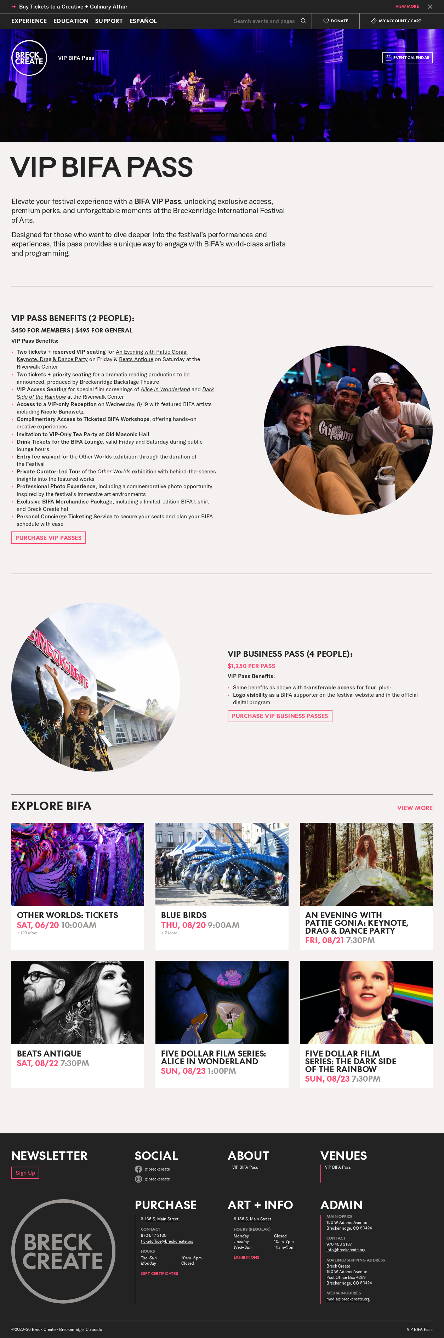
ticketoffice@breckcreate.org (167, 1241)
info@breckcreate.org (345, 1249)
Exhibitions (247, 1257)
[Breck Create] (29, 58)
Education (71, 21)
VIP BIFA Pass (245, 1167)
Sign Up (25, 1172)
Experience (29, 21)
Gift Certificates (159, 1273)
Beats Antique (136, 359)
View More (407, 6)
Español (143, 21)
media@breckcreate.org (348, 1299)
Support (109, 21)
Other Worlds (95, 456)
